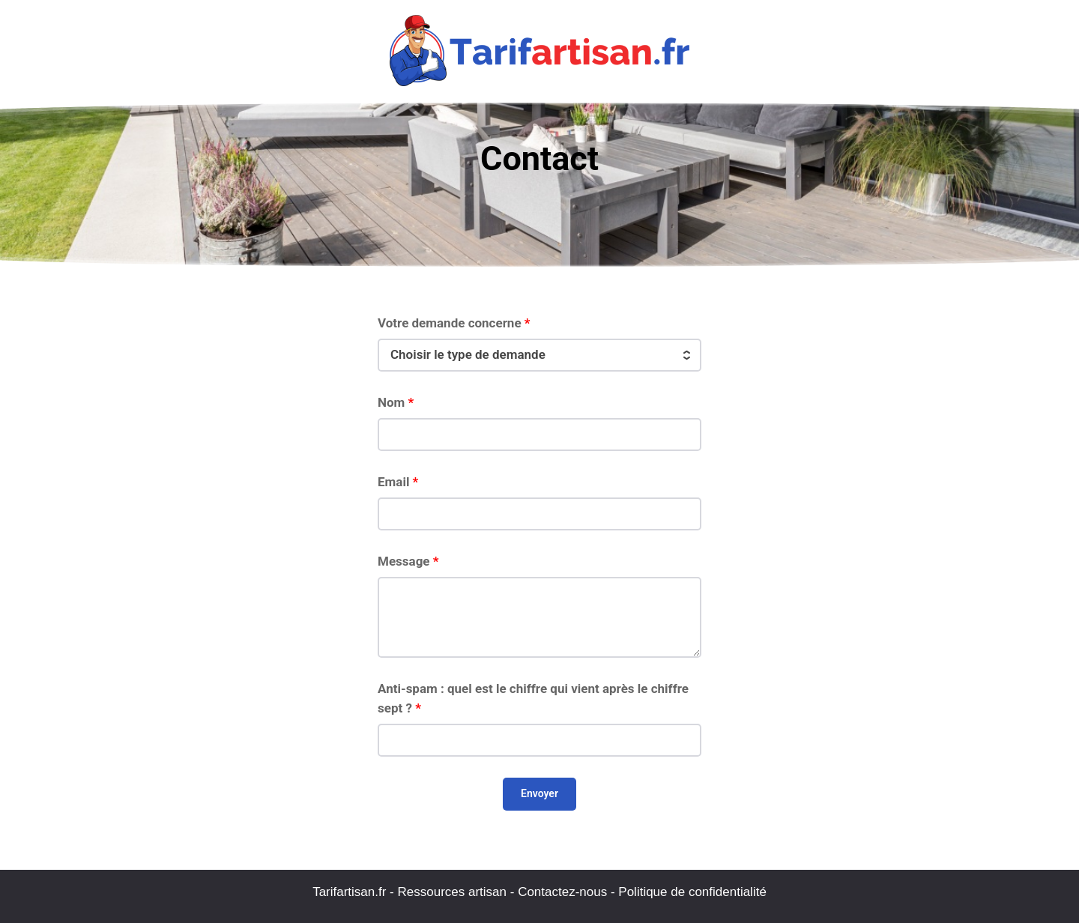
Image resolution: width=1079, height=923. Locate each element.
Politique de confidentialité (692, 892)
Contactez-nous (562, 892)
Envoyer (539, 793)
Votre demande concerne (454, 322)
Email (398, 481)
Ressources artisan (452, 892)
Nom (396, 402)
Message (408, 561)
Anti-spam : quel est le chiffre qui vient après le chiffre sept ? (533, 698)
